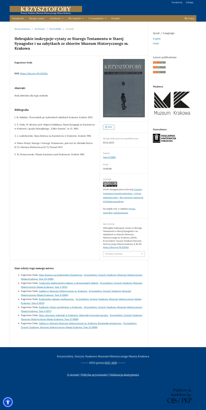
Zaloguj (189, 2)
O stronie (73, 374)
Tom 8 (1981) (55, 29)
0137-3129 (111, 363)
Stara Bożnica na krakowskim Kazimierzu (61, 274)
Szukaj (189, 18)
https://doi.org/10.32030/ (34, 73)
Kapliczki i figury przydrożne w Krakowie (61, 307)
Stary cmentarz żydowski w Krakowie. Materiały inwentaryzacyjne (74, 315)
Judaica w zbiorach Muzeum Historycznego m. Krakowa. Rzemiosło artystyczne (80, 323)
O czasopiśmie (96, 18)
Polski (156, 43)
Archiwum (55, 18)
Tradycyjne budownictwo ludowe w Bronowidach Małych (69, 283)
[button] (8, 402)
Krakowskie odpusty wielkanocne (57, 299)
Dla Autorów (75, 18)
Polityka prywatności (94, 374)
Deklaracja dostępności (124, 374)
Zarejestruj (177, 2)
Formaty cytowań (113, 253)
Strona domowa (22, 29)
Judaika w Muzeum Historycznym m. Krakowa (63, 291)
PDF (110, 127)
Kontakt (115, 18)
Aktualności (18, 18)
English (157, 38)
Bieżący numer (37, 18)
